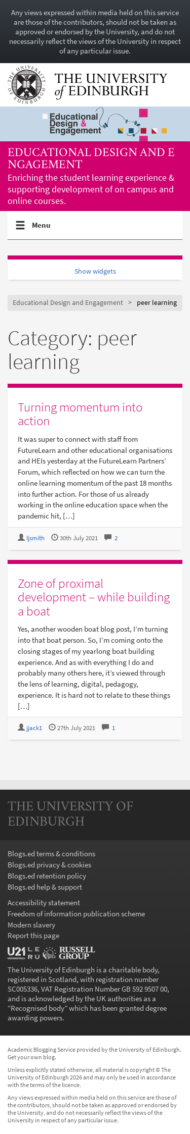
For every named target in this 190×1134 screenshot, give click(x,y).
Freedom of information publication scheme (76, 913)
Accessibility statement (44, 902)
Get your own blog (31, 1057)
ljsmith (35, 538)
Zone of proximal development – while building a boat (94, 597)
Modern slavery (31, 925)
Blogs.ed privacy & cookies (49, 864)
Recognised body (37, 1008)
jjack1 (34, 728)
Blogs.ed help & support (45, 887)
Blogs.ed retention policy (47, 876)
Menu (41, 229)
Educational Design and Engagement (91, 159)
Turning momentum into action (80, 414)
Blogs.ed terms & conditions (51, 853)
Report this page (33, 935)
